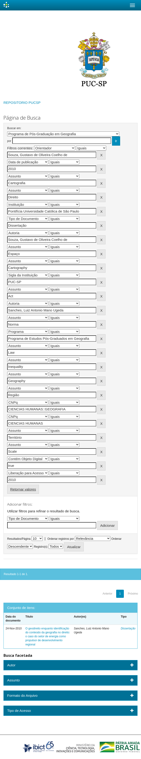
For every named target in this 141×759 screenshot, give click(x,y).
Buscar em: (14, 128)
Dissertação (128, 628)
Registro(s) (41, 546)
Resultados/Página (19, 538)
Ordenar (116, 538)
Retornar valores (23, 489)
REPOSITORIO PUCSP (22, 103)
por (9, 141)
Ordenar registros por (60, 538)
